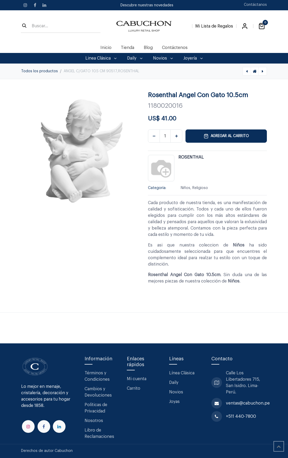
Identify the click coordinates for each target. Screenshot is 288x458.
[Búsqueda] (24, 26)
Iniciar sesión (244, 26)
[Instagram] (25, 5)
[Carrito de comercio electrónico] (261, 26)
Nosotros (94, 421)
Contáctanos (255, 5)
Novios (176, 392)
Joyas (174, 401)
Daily (173, 382)
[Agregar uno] (176, 136)
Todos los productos (39, 71)
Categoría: (157, 188)
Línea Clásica (181, 373)
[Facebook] (35, 5)
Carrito (133, 388)
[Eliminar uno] (154, 136)
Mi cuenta (136, 379)
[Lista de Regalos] (214, 25)
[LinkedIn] (44, 5)
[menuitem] (106, 47)
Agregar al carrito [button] (226, 136)
